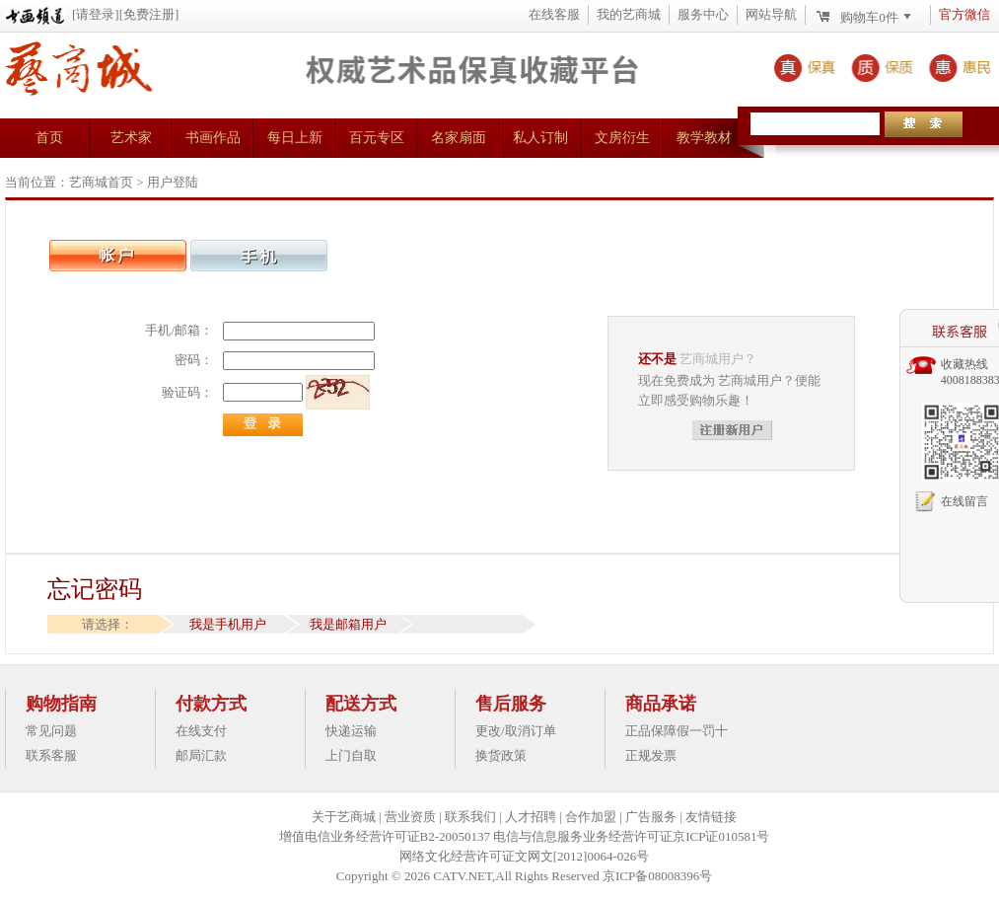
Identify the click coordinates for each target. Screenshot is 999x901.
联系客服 (51, 755)
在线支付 (201, 730)
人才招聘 (530, 816)
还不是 (657, 358)
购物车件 (869, 17)
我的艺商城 (629, 14)
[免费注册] (149, 14)
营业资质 (410, 816)
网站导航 (771, 14)
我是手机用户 (227, 624)
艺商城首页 (101, 182)
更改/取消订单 (515, 730)
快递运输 (351, 730)
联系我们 (470, 816)
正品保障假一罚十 (676, 730)
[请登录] (95, 14)
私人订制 (540, 137)
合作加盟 (590, 816)
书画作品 (213, 137)
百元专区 (376, 137)
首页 (49, 137)
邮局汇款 (201, 755)
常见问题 (51, 730)
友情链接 (711, 816)
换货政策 (501, 755)
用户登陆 (172, 182)
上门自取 (351, 755)
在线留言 (964, 501)
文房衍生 (622, 137)
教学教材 (704, 137)
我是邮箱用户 (348, 624)
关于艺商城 (344, 816)
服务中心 (703, 14)
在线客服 (554, 14)
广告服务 (651, 816)
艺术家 (131, 137)
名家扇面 (458, 137)
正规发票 (651, 755)
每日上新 (294, 137)
